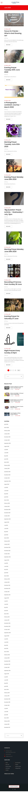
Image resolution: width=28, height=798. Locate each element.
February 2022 (7, 585)
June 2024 (6, 497)
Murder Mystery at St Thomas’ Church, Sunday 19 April (16, 407)
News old (7, 771)
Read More (8, 45)
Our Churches (17, 769)
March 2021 (6, 620)
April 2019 (6, 693)
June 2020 (6, 648)
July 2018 (6, 715)
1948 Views (6, 362)
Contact (7, 776)
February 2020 (7, 661)
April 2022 (6, 579)
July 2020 (6, 645)
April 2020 (6, 655)
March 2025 (6, 468)
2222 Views (6, 38)
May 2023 (6, 538)
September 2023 (7, 525)
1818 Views (6, 75)
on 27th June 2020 (7, 320)
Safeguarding (17, 775)
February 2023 (7, 547)
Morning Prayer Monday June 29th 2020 (12, 255)
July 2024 (6, 494)
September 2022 (7, 563)
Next (18, 377)
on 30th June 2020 (7, 29)
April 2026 (6, 431)
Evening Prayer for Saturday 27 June (12, 324)
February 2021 (7, 623)
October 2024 (7, 484)
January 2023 (6, 551)
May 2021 (6, 614)
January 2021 (6, 626)
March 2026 (6, 434)
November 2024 (7, 481)
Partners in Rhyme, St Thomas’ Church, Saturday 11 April (16, 394)
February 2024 (7, 509)
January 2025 (6, 475)
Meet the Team (18, 773)
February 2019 (7, 699)
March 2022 (6, 582)
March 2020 (6, 658)
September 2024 (7, 487)
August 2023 (6, 528)
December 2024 (7, 478)
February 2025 (7, 472)
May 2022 (6, 576)
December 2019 (7, 667)
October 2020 (7, 636)
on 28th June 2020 (7, 286)
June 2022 (6, 573)
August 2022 (6, 566)
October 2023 (7, 522)
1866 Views (6, 293)
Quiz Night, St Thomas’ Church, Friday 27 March (16, 414)
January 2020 (6, 664)
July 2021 (6, 607)
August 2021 (6, 604)
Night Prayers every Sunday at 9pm (12, 358)
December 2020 (7, 629)
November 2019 (7, 670)
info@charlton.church (9, 763)
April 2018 (6, 721)
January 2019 (6, 702)
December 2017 (7, 734)
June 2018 (6, 718)
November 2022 (7, 557)
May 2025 (6, 462)
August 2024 (6, 491)
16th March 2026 (17, 422)
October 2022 (7, 560)
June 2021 (6, 611)
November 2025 (7, 443)
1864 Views (6, 220)
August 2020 (6, 642)
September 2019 (7, 677)
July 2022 (6, 569)
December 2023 (7, 516)
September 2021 (7, 601)
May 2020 (6, 652)
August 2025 (6, 453)
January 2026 (6, 440)
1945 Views (6, 150)
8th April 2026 (17, 395)
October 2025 (7, 446)
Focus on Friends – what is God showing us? (13, 33)
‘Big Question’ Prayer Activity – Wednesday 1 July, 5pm (13, 215)
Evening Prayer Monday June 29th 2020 (12, 180)
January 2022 (6, 588)
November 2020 (7, 633)
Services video (8, 773)
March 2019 (6, 696)
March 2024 (6, 506)
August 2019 (6, 680)
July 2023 (6, 532)
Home (7, 769)
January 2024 (7, 513)
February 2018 (7, 727)
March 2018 (6, 724)
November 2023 (7, 519)
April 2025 (6, 465)
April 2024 (6, 503)
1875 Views (6, 327)
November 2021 (7, 595)
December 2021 (7, 592)
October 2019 (6, 674)
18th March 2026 (17, 415)
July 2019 (6, 683)
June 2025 (6, 459)
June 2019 (6, 686)
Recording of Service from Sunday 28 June (13, 289)
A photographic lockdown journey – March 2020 (13, 105)
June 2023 (6, 535)
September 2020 (7, 639)
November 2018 (7, 708)
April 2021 (6, 617)
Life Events (8, 775)
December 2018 (7, 705)
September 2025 (7, 449)
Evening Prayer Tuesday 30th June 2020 (12, 70)
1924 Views (6, 110)
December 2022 (7, 554)
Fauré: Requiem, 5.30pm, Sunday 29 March (15, 420)
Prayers (16, 771)
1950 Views (6, 260)
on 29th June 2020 (7, 176)
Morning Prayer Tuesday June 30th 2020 (12, 145)
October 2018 (6, 712)
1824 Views (6, 185)
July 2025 (6, 456)
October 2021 (6, 598)
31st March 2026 (17, 409)
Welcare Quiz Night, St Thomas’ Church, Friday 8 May (16, 400)
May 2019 (6, 689)
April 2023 (6, 541)
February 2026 (7, 437)
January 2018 (6, 730)
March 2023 (6, 544)
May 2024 (6, 500)
